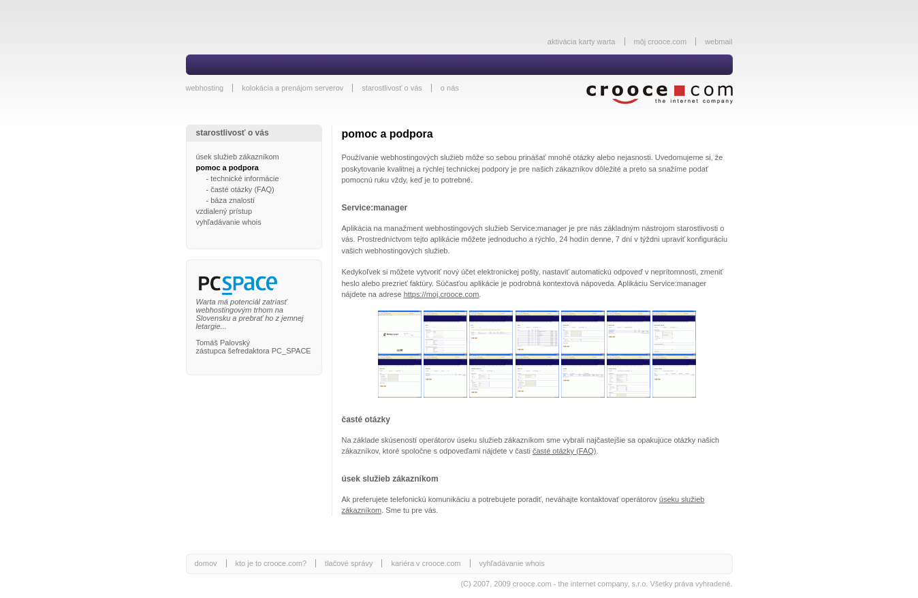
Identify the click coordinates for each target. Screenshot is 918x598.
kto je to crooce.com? (271, 563)
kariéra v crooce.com (425, 563)
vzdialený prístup (224, 211)
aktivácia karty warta (582, 41)
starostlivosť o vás (392, 88)
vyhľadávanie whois (229, 222)
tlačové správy (349, 563)
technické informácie (244, 178)
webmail (718, 41)
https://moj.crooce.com (441, 294)
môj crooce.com (660, 41)
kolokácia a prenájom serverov (292, 88)
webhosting (205, 88)
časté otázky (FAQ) (242, 189)
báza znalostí (232, 200)
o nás (450, 88)
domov (206, 563)
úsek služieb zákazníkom (237, 157)
